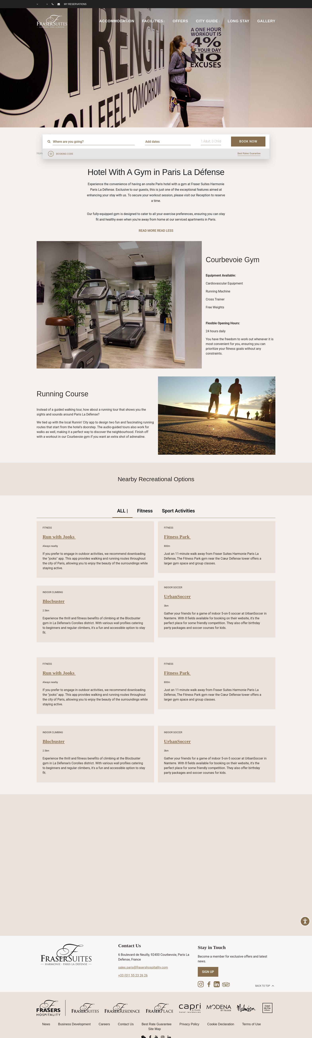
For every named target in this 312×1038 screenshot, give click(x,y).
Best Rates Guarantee (249, 153)
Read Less (165, 231)
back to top (264, 986)
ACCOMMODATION (116, 21)
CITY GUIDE (207, 21)
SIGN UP (208, 972)
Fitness (145, 511)
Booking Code (64, 153)
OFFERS (180, 21)
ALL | (121, 511)
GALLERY (266, 21)
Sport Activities (179, 511)
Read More (147, 231)
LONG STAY (239, 21)
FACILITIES (152, 21)
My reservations (75, 4)
